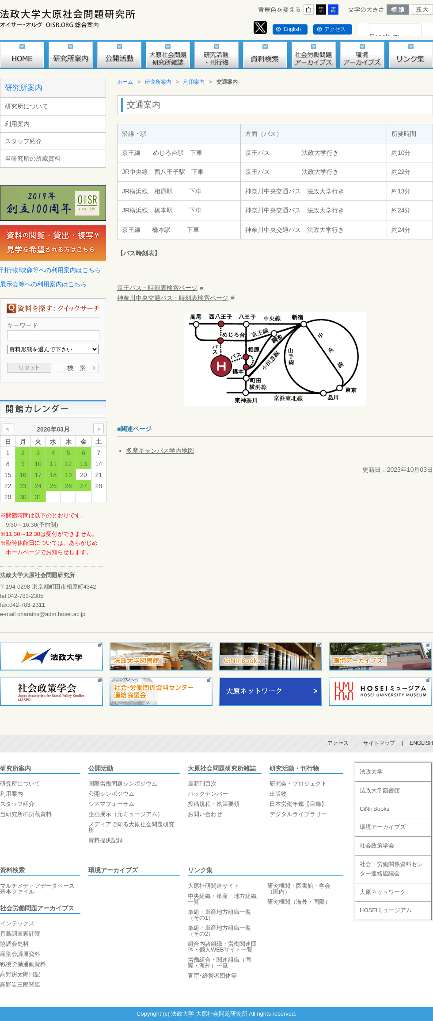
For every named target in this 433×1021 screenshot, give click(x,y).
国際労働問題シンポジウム (122, 783)
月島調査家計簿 (20, 933)
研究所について (26, 106)
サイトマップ (379, 743)
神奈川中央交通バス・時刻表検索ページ (172, 297)
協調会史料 (14, 943)
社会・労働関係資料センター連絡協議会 (391, 869)
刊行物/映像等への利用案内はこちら (50, 270)
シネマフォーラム (111, 804)
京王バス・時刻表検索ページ (157, 287)
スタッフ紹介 (23, 141)
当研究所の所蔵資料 (33, 158)
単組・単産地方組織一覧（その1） (219, 915)
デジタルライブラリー (298, 814)
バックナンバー (208, 793)
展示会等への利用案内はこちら (43, 284)
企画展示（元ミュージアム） (125, 814)
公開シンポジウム (111, 793)
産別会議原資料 (20, 954)
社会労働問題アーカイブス (37, 908)
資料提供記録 (105, 840)
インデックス (17, 923)
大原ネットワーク (383, 892)
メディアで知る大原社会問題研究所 (131, 827)
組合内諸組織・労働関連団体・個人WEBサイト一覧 (222, 946)
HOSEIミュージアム (386, 910)
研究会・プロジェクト (298, 783)
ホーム (125, 82)
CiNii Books (374, 808)
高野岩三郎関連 (20, 984)
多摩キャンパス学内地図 (160, 450)
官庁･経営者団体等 (212, 975)
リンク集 (200, 870)
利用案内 (17, 123)
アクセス (335, 29)
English (292, 29)
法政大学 (371, 771)
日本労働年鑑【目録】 (298, 804)
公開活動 (100, 768)
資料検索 (12, 870)
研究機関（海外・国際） (298, 901)
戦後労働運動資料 (23, 964)
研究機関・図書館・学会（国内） (298, 888)
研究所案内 (23, 88)
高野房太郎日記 (20, 974)
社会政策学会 (377, 845)
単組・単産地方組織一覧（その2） (219, 931)
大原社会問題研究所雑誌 (222, 768)
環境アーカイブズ (113, 870)
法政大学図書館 (380, 790)
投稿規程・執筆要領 (213, 804)
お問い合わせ (205, 814)
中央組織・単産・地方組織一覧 (222, 899)
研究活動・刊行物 (294, 768)
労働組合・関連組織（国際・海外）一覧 (219, 962)
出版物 (278, 793)
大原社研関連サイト (213, 885)
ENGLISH (421, 743)
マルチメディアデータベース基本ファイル (37, 888)
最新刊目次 (202, 783)
